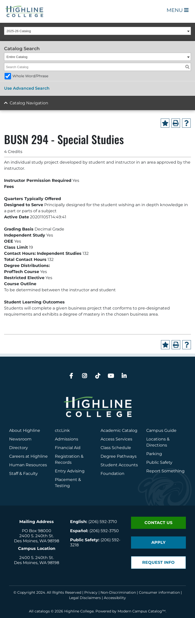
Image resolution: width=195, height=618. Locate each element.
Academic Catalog (119, 430)
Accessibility (115, 597)
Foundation (112, 473)
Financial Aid (67, 447)
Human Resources (28, 464)
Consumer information (159, 592)
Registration (67, 456)
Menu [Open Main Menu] (178, 10)
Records (63, 462)
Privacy (91, 592)
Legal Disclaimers (85, 597)
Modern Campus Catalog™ (142, 611)
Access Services (116, 439)
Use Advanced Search (27, 88)
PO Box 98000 (36, 530)
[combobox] (97, 31)
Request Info (158, 562)
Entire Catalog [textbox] (17, 57)
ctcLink (62, 430)
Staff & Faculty (23, 473)
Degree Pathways (119, 456)
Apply (158, 542)
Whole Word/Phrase (30, 76)
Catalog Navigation (29, 103)
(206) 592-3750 (104, 530)
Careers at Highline (28, 456)
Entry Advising (70, 471)
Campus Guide (161, 430)
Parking (154, 453)
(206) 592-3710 (102, 521)
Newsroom (20, 439)
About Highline (24, 430)
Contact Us (158, 522)
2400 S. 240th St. (36, 535)
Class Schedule (116, 447)
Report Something (165, 471)
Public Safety (159, 462)
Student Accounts (119, 464)
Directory (18, 447)
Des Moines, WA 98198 (36, 540)
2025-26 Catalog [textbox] (19, 31)
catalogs (42, 611)
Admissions (67, 439)
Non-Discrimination (118, 592)
